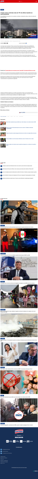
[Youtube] (18, 437)
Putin (14, 116)
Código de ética (2, 456)
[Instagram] (19, 437)
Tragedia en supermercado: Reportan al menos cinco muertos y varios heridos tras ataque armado (17, 165)
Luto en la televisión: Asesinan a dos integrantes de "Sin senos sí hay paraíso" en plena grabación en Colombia (19, 175)
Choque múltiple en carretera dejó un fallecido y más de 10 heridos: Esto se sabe (20, 138)
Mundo (2, 9)
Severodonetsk (21, 116)
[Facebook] (15, 437)
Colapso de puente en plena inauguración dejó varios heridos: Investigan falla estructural (21, 133)
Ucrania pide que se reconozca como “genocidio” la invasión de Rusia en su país (20, 70)
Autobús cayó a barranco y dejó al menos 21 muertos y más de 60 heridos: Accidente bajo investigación (18, 178)
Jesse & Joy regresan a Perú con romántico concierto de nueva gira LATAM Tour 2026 (15, 255)
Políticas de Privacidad (4, 461)
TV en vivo (2, 459)
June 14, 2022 (22, 112)
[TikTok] (22, 437)
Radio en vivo (2, 463)
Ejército (8, 116)
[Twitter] (17, 437)
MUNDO (12, 116)
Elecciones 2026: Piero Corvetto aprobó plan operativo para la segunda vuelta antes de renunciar (16, 227)
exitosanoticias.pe (5, 451)
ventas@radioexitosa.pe (6, 449)
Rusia (17, 116)
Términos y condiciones (4, 460)
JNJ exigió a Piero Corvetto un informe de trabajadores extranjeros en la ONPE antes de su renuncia (17, 283)
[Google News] (21, 437)
